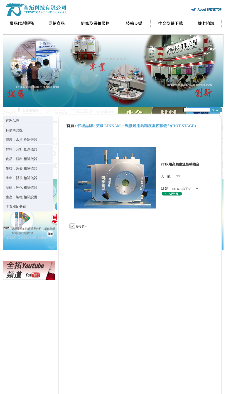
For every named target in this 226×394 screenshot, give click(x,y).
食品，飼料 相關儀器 (21, 159)
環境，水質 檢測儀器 (21, 140)
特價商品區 (14, 130)
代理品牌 (12, 120)
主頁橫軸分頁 (16, 206)
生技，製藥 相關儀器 (21, 168)
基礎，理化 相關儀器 (21, 187)
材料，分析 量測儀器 (21, 149)
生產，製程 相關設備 (21, 197)
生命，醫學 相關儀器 (21, 178)
